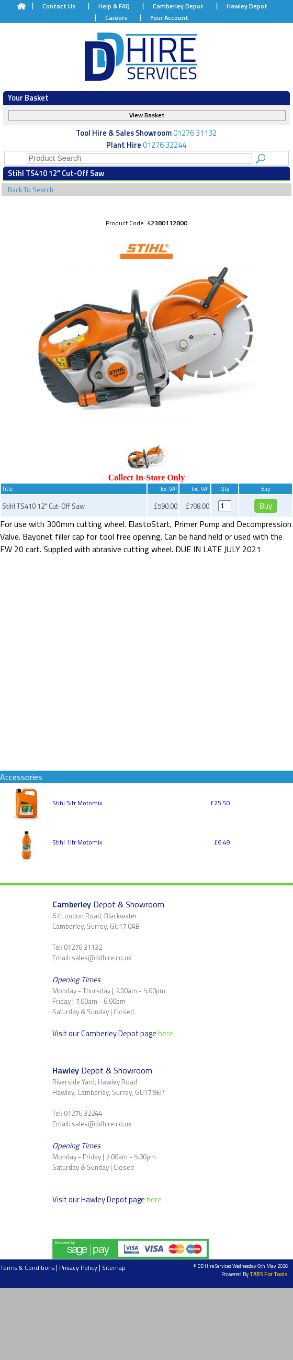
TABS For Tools (269, 1274)
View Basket (147, 115)
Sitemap (114, 1268)
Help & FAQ (114, 6)
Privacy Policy (78, 1268)
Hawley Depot (247, 6)
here (165, 1033)
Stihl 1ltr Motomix (77, 842)
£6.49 (222, 842)
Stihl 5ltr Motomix (77, 803)
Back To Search (30, 189)
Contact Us (58, 6)
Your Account (169, 18)
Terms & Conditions (27, 1268)
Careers (116, 18)
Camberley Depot (178, 6)
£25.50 (220, 803)
